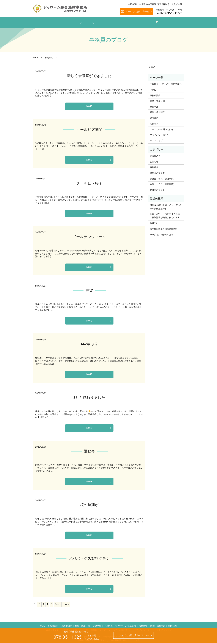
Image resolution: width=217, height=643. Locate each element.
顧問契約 (154, 117)
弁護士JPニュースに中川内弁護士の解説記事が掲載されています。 (166, 214)
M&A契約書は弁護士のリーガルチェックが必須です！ (166, 205)
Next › (58, 603)
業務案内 (87, 22)
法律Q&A (103, 22)
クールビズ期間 (89, 128)
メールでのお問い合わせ (137, 11)
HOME (35, 56)
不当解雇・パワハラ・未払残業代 (166, 83)
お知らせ (154, 160)
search (166, 23)
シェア (152, 65)
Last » (66, 603)
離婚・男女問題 (157, 111)
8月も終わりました (89, 396)
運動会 (89, 450)
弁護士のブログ (121, 22)
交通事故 (154, 105)
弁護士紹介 (66, 624)
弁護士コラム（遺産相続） (162, 183)
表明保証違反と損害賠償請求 (163, 227)
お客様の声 (155, 154)
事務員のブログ (157, 171)
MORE (89, 105)
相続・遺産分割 (157, 100)
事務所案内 (70, 22)
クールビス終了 (89, 182)
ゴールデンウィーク (89, 235)
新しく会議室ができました (89, 74)
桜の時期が (89, 504)
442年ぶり (89, 343)
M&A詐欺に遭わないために (163, 233)
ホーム (56, 22)
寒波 (89, 289)
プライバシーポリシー (160, 133)
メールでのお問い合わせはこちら (133, 635)
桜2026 (153, 222)
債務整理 (143, 624)
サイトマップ (156, 139)
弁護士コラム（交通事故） (162, 177)
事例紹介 (154, 166)
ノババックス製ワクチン (89, 557)
